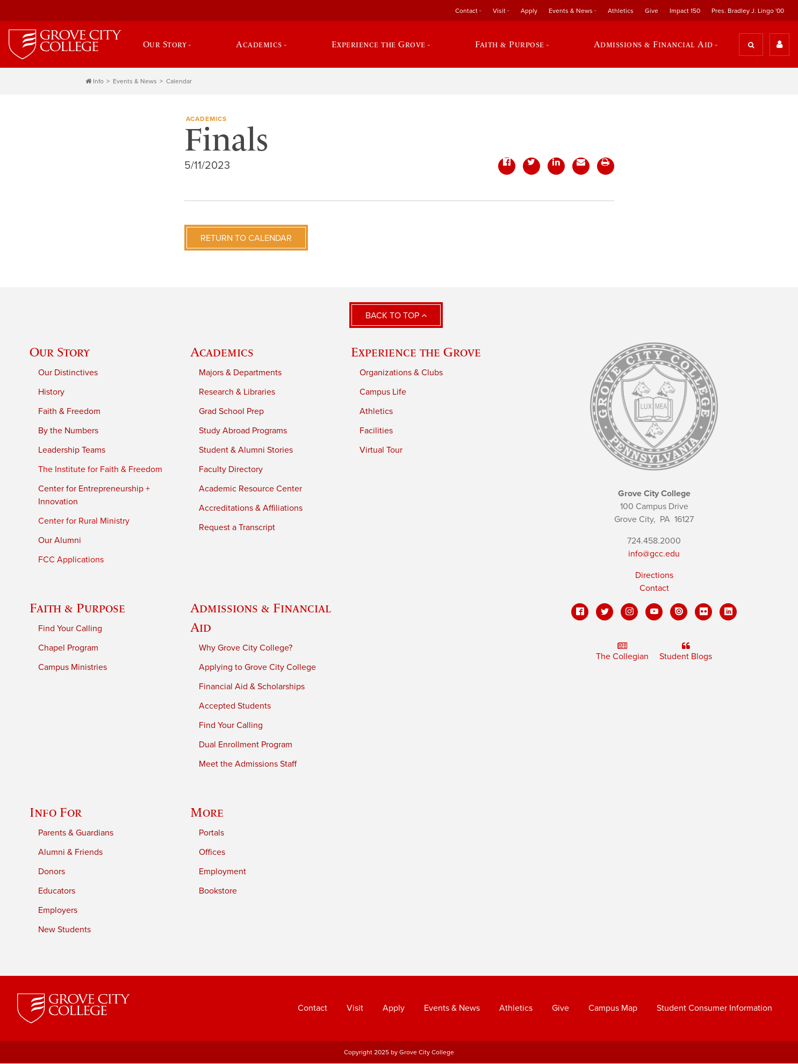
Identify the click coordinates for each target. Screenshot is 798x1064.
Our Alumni (59, 540)
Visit (499, 11)
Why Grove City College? (245, 648)
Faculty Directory (231, 470)
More (207, 812)
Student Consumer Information (714, 1008)
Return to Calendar (246, 238)
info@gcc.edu (654, 554)
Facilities (376, 431)
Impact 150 (685, 11)
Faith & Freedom (69, 411)
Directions (654, 575)
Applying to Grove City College (257, 667)
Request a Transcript (237, 528)
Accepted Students (235, 706)
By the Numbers (68, 431)
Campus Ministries (72, 667)
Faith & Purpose (510, 44)
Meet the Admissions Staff (248, 764)
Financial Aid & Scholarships (252, 687)
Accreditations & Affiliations (251, 508)
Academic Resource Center (250, 489)
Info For (56, 812)
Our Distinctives (68, 373)
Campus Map (612, 1008)
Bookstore (218, 891)
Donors (51, 872)
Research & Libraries (237, 392)
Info (94, 81)
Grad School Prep (231, 411)
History (51, 392)
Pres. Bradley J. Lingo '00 (747, 11)
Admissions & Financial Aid (653, 44)
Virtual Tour (381, 450)
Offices (212, 852)
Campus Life (383, 392)
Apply (529, 11)
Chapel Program (68, 648)
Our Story (164, 44)
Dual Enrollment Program (245, 745)
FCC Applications (71, 560)
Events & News (571, 11)
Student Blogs (685, 652)
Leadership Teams (71, 450)
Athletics (621, 11)
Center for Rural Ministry (84, 521)
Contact (466, 11)
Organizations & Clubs (401, 373)
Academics (259, 44)
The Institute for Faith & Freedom (100, 470)
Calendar (179, 81)
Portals (211, 833)
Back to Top (396, 316)
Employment (222, 872)
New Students (64, 930)
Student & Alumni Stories (246, 450)
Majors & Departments (240, 373)
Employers (57, 910)
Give (651, 11)
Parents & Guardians (75, 833)
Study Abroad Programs (243, 431)
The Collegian (622, 652)
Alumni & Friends (70, 852)
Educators (56, 891)
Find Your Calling (70, 629)
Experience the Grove (379, 44)
